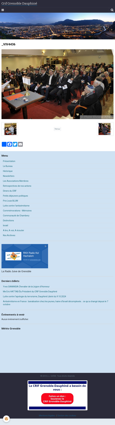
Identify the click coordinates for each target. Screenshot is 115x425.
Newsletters (8, 176)
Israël (5, 225)
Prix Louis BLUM (10, 201)
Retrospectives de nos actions (17, 186)
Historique (8, 171)
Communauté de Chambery (16, 215)
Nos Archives (9, 235)
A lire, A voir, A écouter (13, 230)
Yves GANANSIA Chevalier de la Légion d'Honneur (26, 286)
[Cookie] (6, 418)
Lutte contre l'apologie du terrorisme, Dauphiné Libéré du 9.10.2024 (34, 296)
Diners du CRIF (9, 191)
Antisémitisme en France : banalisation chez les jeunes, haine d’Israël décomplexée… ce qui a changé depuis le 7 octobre (55, 303)
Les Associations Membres (15, 181)
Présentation (9, 161)
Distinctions (8, 220)
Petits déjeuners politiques (15, 196)
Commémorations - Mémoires (17, 210)
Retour (57, 129)
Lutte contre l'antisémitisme (16, 205)
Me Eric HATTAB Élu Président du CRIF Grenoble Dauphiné (30, 291)
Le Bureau (8, 166)
